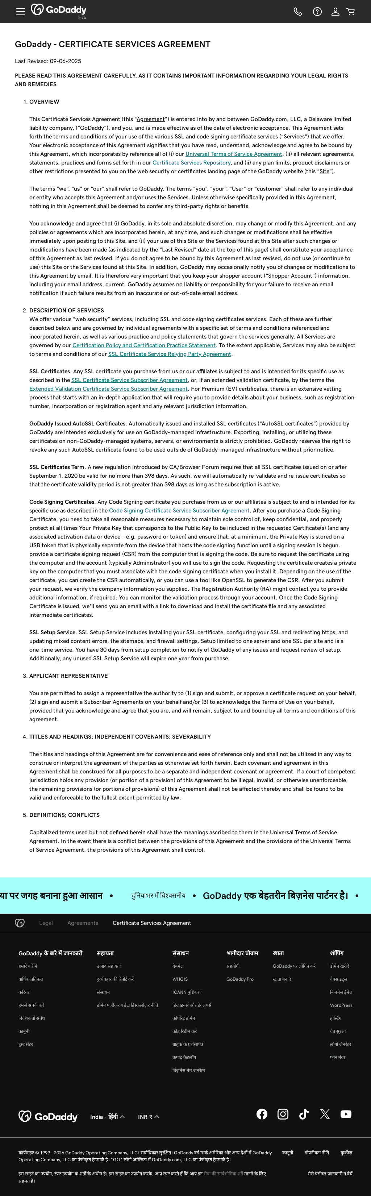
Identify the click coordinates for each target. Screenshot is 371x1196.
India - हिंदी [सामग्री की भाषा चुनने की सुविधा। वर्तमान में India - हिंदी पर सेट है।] (108, 1116)
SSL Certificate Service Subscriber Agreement (129, 380)
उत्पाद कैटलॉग (184, 1057)
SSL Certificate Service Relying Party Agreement (169, 354)
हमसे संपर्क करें (31, 1005)
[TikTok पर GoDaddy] (303, 1118)
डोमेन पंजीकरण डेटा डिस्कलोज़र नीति (127, 1005)
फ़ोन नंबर (337, 1057)
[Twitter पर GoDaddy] (325, 1118)
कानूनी (23, 1031)
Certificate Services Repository (191, 162)
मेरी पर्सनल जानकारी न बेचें (330, 1173)
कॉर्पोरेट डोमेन (183, 1018)
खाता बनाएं (282, 979)
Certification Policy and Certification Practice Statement (144, 345)
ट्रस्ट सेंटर (25, 1044)
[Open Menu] (18, 11)
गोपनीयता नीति (317, 1152)
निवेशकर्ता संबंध (31, 1018)
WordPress (341, 1005)
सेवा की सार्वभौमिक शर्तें (223, 1173)
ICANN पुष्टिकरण (187, 992)
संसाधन (103, 992)
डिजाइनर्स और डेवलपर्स (192, 1005)
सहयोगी (232, 966)
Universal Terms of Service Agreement (234, 154)
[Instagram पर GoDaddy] (282, 1118)
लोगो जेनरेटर (340, 1044)
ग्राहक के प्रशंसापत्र (187, 1044)
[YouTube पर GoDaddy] (346, 1118)
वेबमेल (178, 966)
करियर (23, 992)
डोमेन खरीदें (339, 966)
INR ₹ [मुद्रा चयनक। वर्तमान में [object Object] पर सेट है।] (149, 1116)
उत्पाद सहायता (109, 966)
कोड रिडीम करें (184, 1031)
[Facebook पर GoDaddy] (261, 1118)
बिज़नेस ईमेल (341, 992)
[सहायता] (317, 11)
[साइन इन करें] (335, 11)
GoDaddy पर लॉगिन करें (294, 966)
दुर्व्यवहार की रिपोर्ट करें (115, 979)
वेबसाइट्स (338, 979)
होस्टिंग (335, 1018)
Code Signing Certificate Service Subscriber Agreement (179, 510)
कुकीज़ (347, 1152)
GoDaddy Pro (240, 979)
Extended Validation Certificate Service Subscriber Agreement (108, 388)
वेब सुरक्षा (338, 1031)
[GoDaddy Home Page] (48, 1116)
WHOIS (180, 979)
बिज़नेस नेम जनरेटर (188, 1070)
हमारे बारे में (27, 966)
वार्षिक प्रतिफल (30, 979)
